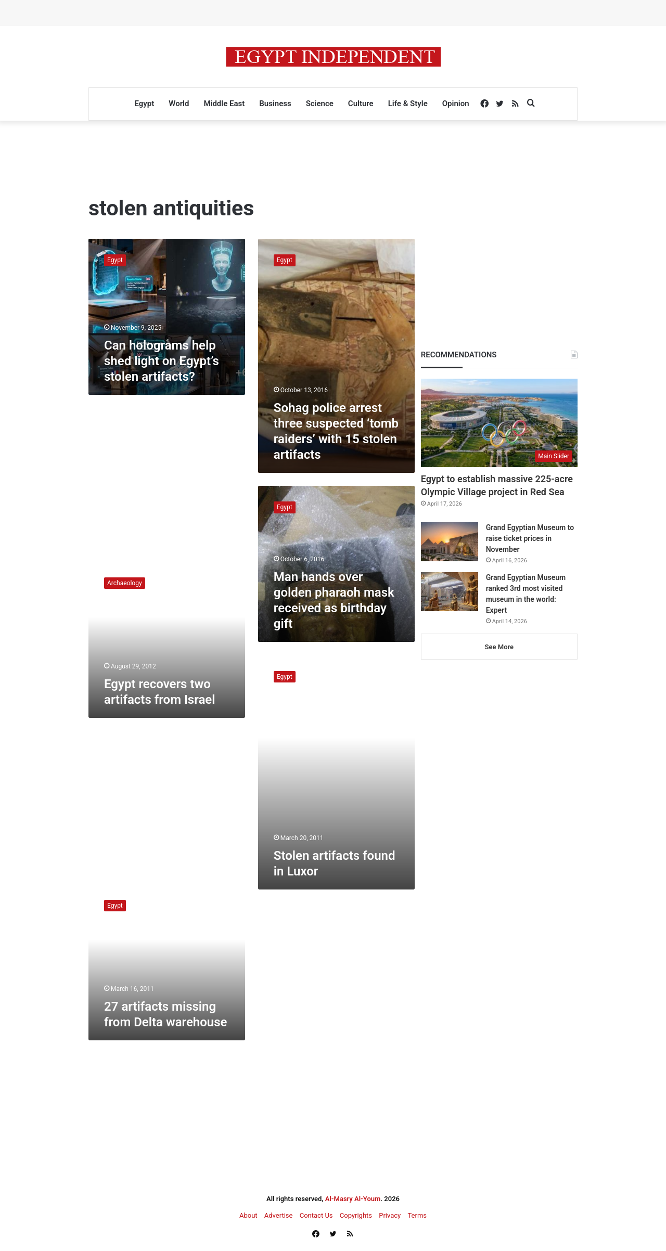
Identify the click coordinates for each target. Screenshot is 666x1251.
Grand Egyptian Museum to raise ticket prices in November (530, 538)
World (179, 103)
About (248, 1215)
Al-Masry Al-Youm (353, 1199)
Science (320, 103)
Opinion (455, 103)
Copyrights (356, 1215)
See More (499, 647)
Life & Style (408, 103)
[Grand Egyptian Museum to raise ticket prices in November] (449, 541)
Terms (417, 1215)
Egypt (144, 103)
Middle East (224, 103)
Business (275, 103)
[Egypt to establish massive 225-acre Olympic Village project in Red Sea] (499, 423)
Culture (361, 103)
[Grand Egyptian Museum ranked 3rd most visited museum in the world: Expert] (449, 591)
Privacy (390, 1215)
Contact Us (316, 1215)
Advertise (278, 1215)
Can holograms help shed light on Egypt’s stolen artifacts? (161, 361)
